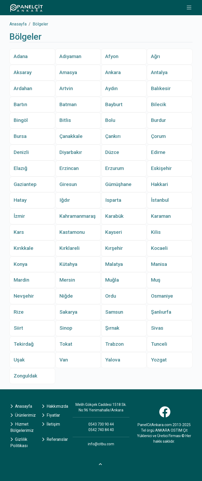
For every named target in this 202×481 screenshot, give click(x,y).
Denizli (21, 152)
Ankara (113, 72)
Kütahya (68, 264)
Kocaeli (159, 248)
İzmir (19, 216)
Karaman (161, 216)
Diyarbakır (70, 152)
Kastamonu (72, 232)
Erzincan (69, 168)
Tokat (65, 344)
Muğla (112, 280)
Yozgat (159, 360)
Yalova (112, 360)
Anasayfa (18, 24)
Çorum (158, 136)
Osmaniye (162, 296)
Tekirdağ (24, 344)
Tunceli (159, 344)
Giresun (68, 184)
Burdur (158, 120)
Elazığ (20, 168)
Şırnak (112, 328)
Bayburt (114, 104)
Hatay (20, 200)
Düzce (112, 152)
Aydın (111, 88)
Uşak (19, 360)
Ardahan (23, 88)
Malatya (114, 264)
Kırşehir (114, 248)
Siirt (18, 328)
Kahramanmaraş (77, 216)
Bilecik (158, 104)
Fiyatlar (51, 415)
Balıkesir (161, 88)
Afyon (111, 56)
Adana (21, 56)
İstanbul (160, 200)
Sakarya (68, 312)
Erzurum (114, 168)
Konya (20, 264)
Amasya (68, 72)
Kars (19, 232)
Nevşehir (24, 296)
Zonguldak (25, 376)
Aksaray (23, 72)
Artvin (66, 88)
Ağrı (155, 56)
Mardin (21, 280)
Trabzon (114, 344)
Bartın (20, 104)
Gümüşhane (118, 184)
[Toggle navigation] (189, 7)
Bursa (20, 136)
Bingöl (21, 120)
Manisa (159, 264)
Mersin (67, 280)
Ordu (110, 296)
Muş (155, 280)
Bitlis (65, 120)
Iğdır (64, 200)
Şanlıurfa (161, 312)
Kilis (156, 232)
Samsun (114, 312)
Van (63, 360)
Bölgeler (40, 24)
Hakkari (159, 184)
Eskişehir (161, 168)
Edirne (158, 152)
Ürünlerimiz (23, 415)
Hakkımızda (55, 406)
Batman (68, 104)
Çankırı (113, 136)
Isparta (113, 200)
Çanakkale (71, 136)
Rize (19, 312)
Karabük (114, 216)
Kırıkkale (23, 248)
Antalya (159, 72)
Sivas (157, 328)
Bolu (110, 120)
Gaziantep (25, 184)
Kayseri (113, 232)
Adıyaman (70, 56)
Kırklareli (69, 248)
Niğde (66, 296)
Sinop (65, 328)
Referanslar (55, 439)
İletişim (51, 424)
